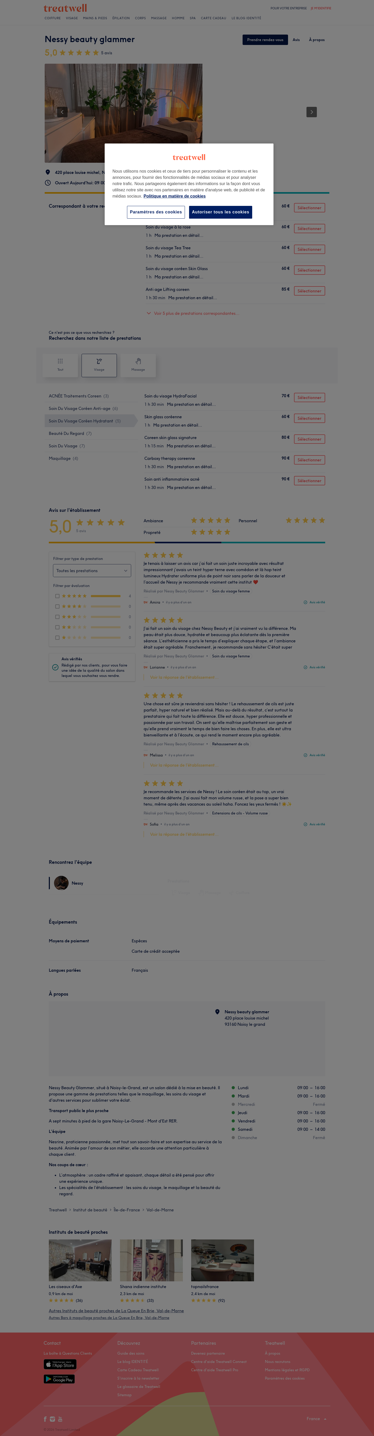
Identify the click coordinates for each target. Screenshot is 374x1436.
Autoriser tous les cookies (220, 212)
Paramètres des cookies (156, 212)
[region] (189, 184)
